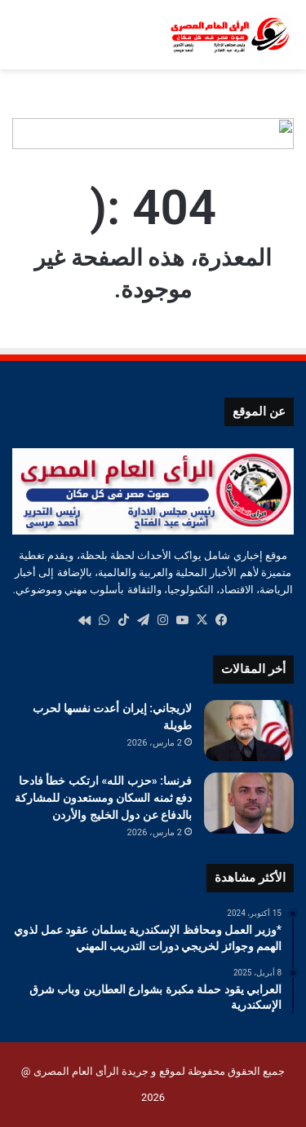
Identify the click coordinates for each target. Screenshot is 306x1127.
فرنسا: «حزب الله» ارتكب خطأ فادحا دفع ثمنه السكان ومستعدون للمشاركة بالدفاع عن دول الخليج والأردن (103, 797)
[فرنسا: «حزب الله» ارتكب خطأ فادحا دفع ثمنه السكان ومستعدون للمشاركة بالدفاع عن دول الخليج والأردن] (249, 803)
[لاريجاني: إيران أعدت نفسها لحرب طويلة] (249, 730)
